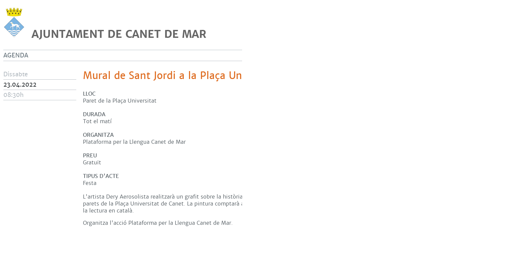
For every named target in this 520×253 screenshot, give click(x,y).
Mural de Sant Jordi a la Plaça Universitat (182, 75)
